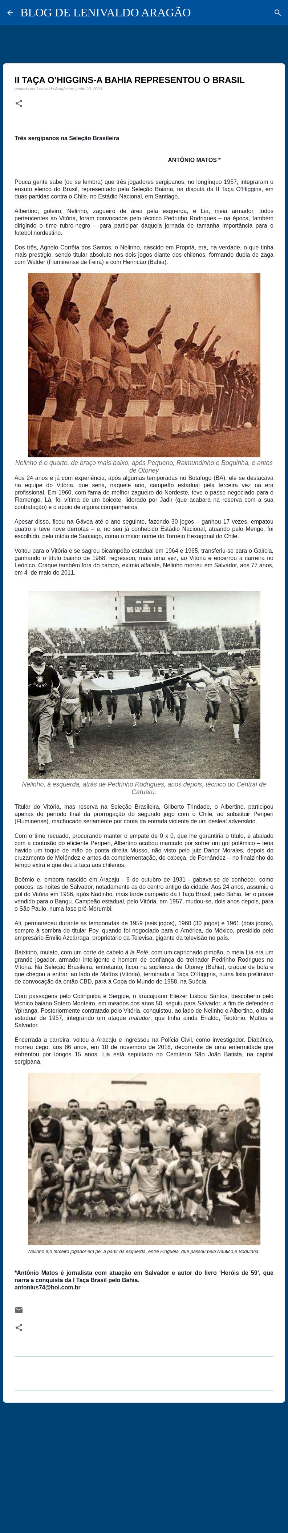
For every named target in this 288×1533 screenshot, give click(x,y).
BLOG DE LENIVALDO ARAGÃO (105, 12)
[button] (19, 104)
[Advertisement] (144, 1465)
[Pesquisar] (277, 12)
